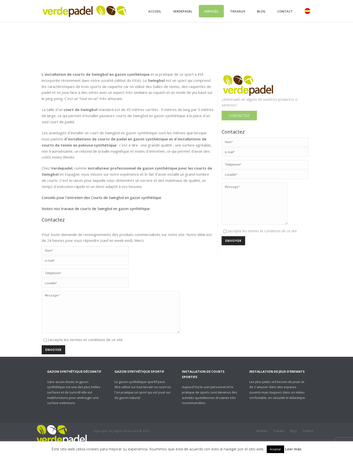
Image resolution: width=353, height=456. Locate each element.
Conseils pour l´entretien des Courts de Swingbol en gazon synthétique (101, 197)
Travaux (237, 11)
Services (211, 11)
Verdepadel (182, 11)
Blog (261, 11)
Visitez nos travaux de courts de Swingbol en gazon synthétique (96, 208)
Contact (285, 11)
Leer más (293, 448)
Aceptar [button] (275, 449)
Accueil (154, 11)
